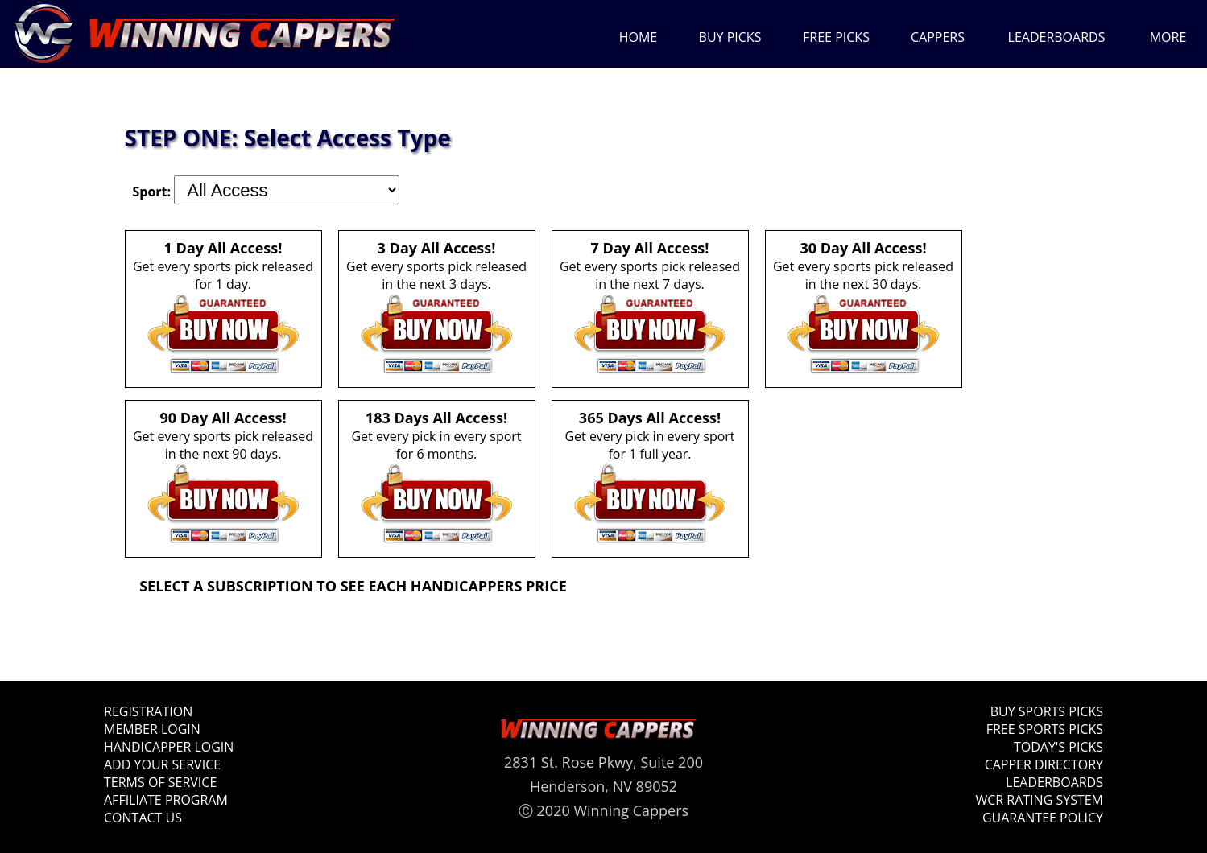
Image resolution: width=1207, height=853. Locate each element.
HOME (638, 37)
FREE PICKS (836, 37)
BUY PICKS (730, 37)
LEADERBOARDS (1057, 37)
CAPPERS (938, 37)
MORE (1168, 37)
